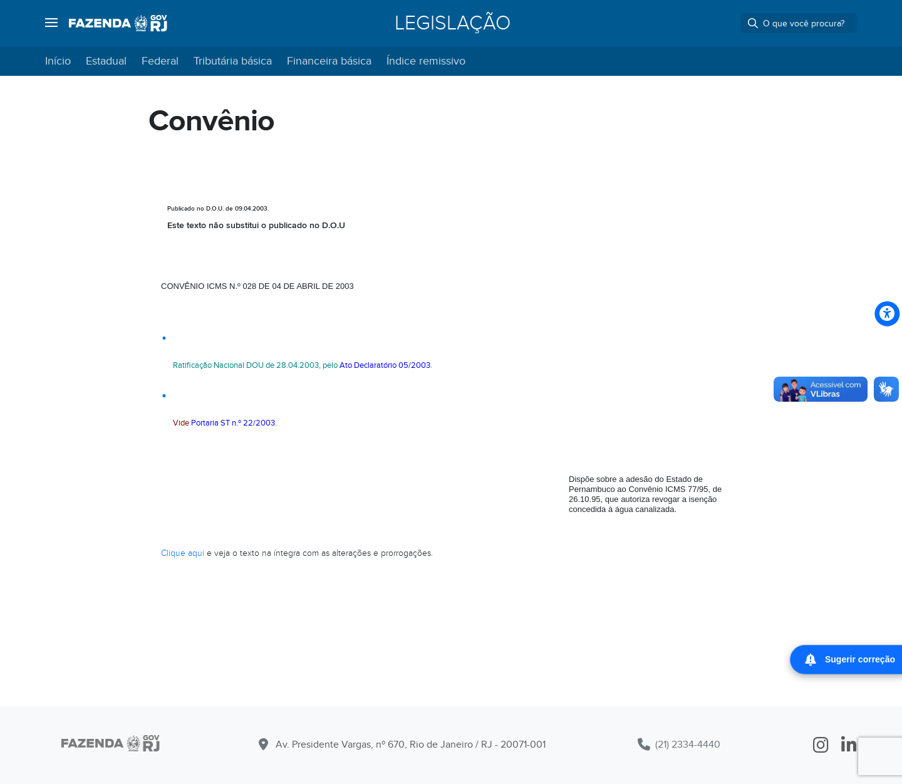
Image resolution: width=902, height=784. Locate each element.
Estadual (106, 61)
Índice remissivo (425, 61)
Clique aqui (182, 553)
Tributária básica (233, 61)
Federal (160, 61)
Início (58, 61)
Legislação (453, 23)
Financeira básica (329, 61)
